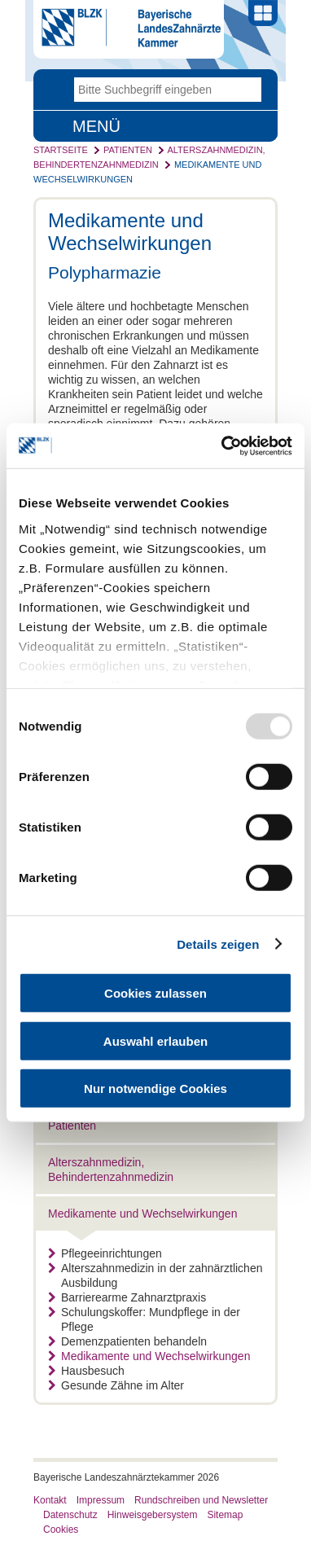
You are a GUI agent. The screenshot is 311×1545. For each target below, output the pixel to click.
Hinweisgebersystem (152, 1515)
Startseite (60, 150)
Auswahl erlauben (155, 1040)
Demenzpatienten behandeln (127, 1341)
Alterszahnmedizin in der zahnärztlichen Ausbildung (155, 1275)
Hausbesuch (86, 1370)
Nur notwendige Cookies (155, 1088)
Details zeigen (218, 943)
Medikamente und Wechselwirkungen (142, 1213)
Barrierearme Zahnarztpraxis (127, 1297)
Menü (96, 126)
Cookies (60, 1529)
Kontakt (50, 1500)
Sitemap (225, 1515)
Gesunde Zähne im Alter (116, 1385)
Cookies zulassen (155, 993)
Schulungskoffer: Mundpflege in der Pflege (144, 1319)
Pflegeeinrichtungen (105, 1253)
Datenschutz (70, 1515)
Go (249, 89)
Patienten (127, 150)
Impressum (101, 1500)
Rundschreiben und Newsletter (201, 1500)
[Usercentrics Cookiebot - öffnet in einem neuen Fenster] (222, 445)
